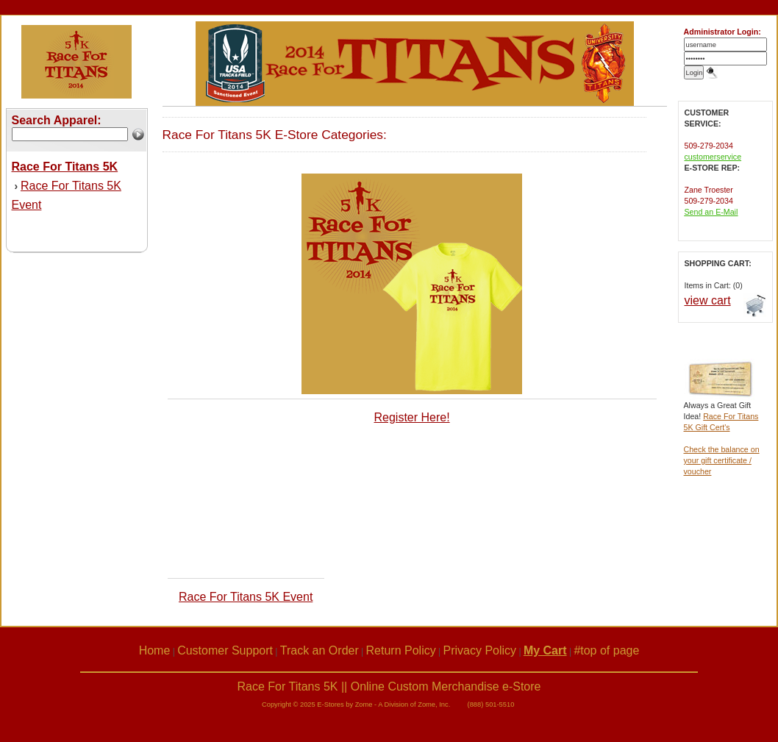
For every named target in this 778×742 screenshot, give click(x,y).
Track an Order (319, 650)
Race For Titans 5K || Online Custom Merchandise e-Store (389, 686)
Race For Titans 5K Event (246, 597)
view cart (708, 300)
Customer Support (225, 650)
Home (155, 650)
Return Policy (401, 650)
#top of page (606, 650)
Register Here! (411, 417)
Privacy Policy (480, 650)
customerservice (713, 156)
